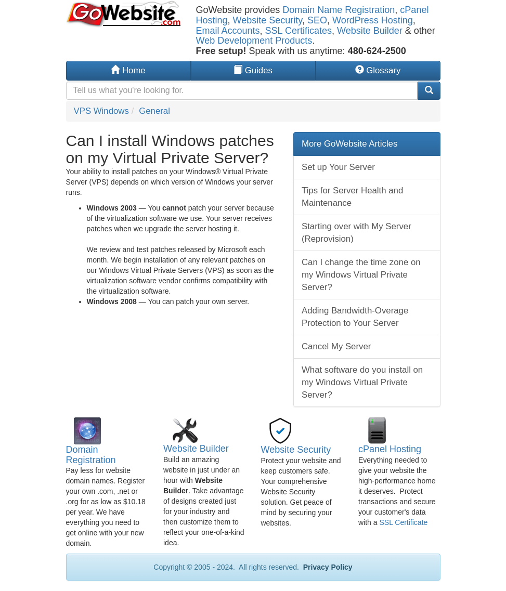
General (154, 111)
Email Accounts (228, 30)
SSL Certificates (298, 30)
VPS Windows (101, 111)
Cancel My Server (336, 346)
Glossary (378, 70)
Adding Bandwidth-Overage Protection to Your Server (355, 317)
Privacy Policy (327, 567)
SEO (317, 20)
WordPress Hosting (372, 20)
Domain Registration (91, 454)
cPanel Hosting (389, 449)
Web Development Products (254, 40)
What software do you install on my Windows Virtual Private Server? (362, 382)
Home (128, 70)
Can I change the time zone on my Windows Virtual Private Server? (361, 274)
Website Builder (370, 30)
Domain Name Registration (338, 10)
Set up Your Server (338, 167)
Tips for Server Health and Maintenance (352, 197)
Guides (253, 70)
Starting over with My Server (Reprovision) (356, 232)
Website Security (267, 20)
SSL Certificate (403, 522)
